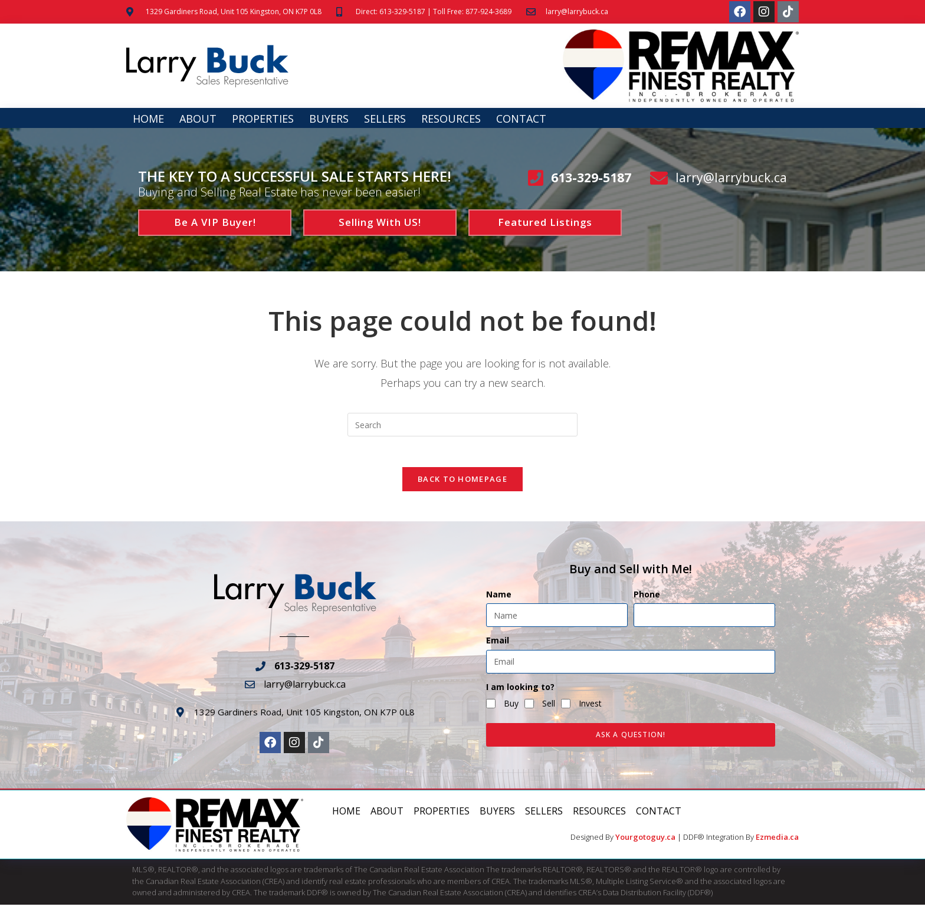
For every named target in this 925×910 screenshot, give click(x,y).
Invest (590, 708)
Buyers (329, 118)
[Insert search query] (462, 424)
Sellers (385, 118)
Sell (548, 708)
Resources (451, 118)
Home (148, 118)
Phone (647, 600)
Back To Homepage (462, 484)
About (198, 118)
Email (497, 646)
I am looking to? (520, 692)
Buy (511, 708)
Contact (521, 118)
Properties (263, 118)
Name (498, 600)
